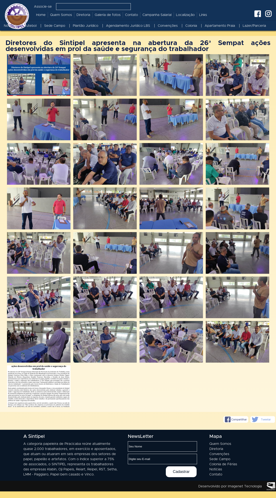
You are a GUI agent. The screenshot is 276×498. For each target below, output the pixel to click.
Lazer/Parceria (254, 25)
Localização (185, 15)
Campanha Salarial (157, 15)
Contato (131, 15)
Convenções (168, 25)
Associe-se (43, 6)
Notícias (10, 25)
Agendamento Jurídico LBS (128, 25)
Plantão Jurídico (85, 25)
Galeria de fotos (108, 15)
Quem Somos (61, 15)
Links (203, 15)
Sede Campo (54, 25)
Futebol (30, 25)
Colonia (191, 25)
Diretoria (83, 15)
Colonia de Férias (223, 470)
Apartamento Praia (220, 25)
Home (41, 15)
